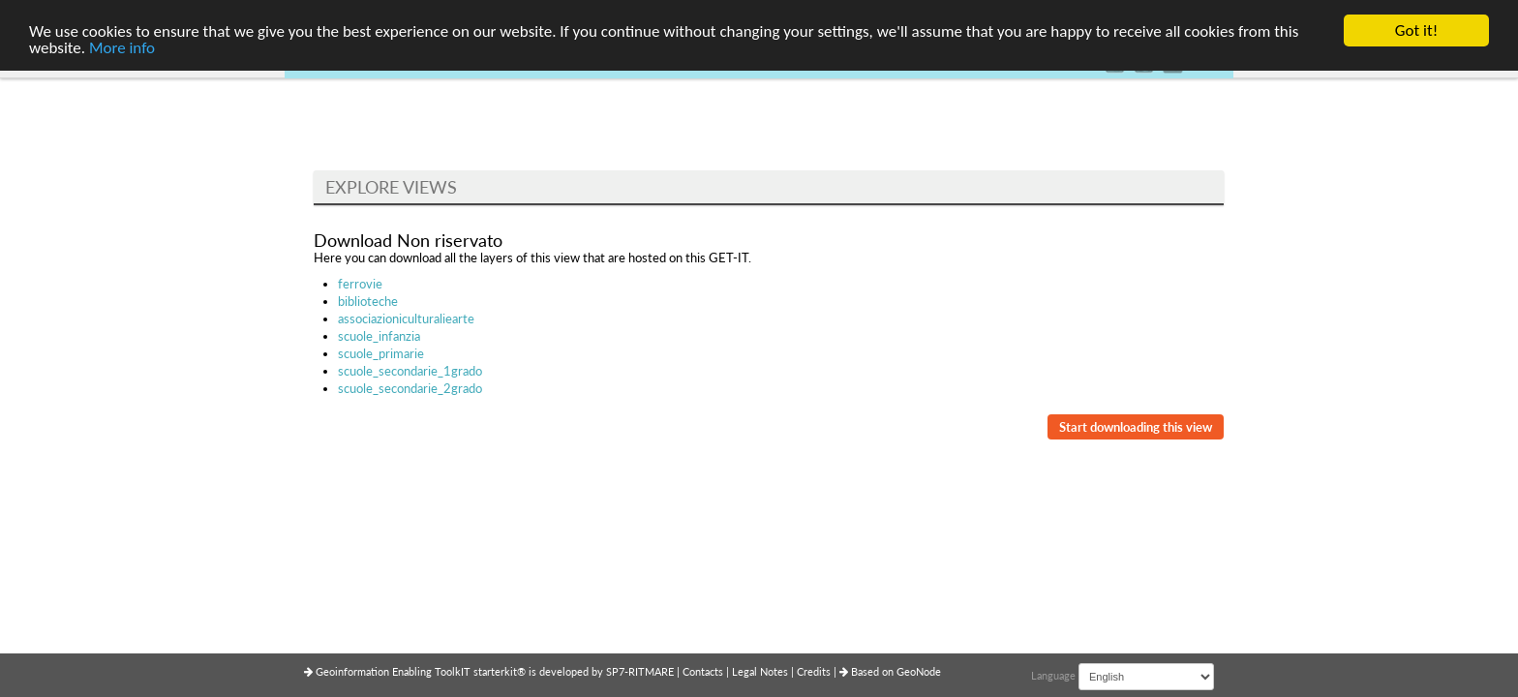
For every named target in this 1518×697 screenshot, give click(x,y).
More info (122, 48)
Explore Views (391, 186)
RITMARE (651, 671)
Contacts (704, 671)
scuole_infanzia (379, 336)
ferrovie (360, 283)
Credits (815, 671)
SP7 (615, 671)
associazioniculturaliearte (406, 318)
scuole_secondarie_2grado (410, 388)
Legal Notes (761, 671)
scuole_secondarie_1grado (410, 371)
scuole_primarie (381, 353)
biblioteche (368, 301)
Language (1053, 675)
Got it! (1416, 30)
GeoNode (918, 671)
